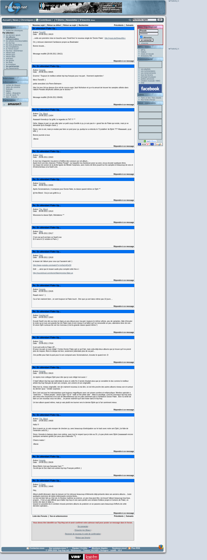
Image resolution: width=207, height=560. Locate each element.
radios (8, 93)
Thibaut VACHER (91, 550)
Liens (141, 94)
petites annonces (147, 79)
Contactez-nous (37, 548)
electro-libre (10, 57)
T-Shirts (60, 20)
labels (8, 91)
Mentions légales (100, 548)
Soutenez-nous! (119, 548)
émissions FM (146, 56)
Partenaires (9, 100)
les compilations (12, 47)
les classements (12, 68)
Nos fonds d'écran (148, 100)
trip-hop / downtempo (14, 51)
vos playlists (145, 69)
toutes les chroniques (14, 31)
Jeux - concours (147, 103)
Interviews (8, 78)
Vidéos (143, 52)
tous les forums (147, 75)
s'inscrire (144, 43)
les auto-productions (14, 45)
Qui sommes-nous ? (58, 548)
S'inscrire (85, 20)
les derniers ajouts (13, 35)
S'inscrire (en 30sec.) (82, 530)
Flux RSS (135, 548)
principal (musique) (148, 77)
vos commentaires (148, 71)
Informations (10, 82)
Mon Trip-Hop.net (147, 27)
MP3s (143, 50)
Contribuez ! (46, 20)
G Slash (42, 484)
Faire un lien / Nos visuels (151, 98)
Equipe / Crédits (79, 548)
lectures (14, 97)
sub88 (113, 550)
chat (142, 83)
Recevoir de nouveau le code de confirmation (83, 534)
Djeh (41, 155)
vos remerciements (148, 73)
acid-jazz (9, 59)
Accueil (6, 20)
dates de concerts (13, 87)
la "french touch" (12, 49)
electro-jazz (10, 55)
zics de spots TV (12, 95)
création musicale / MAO (150, 81)
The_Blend (43, 114)
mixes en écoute (147, 54)
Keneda (42, 70)
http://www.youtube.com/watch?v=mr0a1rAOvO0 (52, 265)
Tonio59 (42, 32)
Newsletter (72, 20)
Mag (41, 231)
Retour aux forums (83, 538)
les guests (10, 60)
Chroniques (27, 20)
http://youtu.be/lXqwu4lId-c (115, 38)
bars (7, 97)
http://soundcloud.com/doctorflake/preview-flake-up (53, 273)
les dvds (9, 62)
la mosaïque (11, 64)
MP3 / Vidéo (144, 47)
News (16, 20)
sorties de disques (13, 85)
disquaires (16, 93)
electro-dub (10, 53)
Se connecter (83, 526)
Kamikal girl (43, 315)
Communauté (145, 59)
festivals (9, 89)
